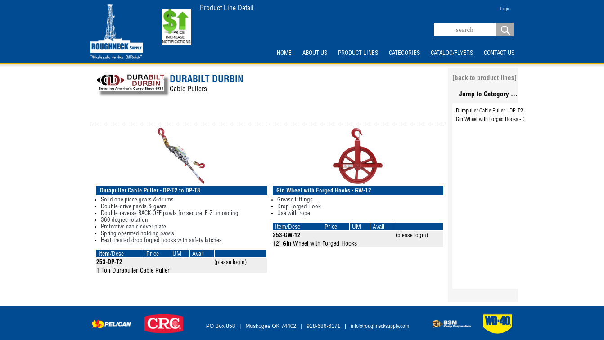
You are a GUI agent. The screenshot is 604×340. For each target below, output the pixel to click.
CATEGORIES (404, 53)
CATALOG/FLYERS (452, 53)
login (505, 8)
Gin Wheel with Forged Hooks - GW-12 (496, 119)
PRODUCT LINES (358, 53)
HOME (284, 53)
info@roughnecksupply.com (380, 326)
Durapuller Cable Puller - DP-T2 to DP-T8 (499, 111)
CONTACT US (499, 53)
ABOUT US (314, 53)
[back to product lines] (484, 78)
